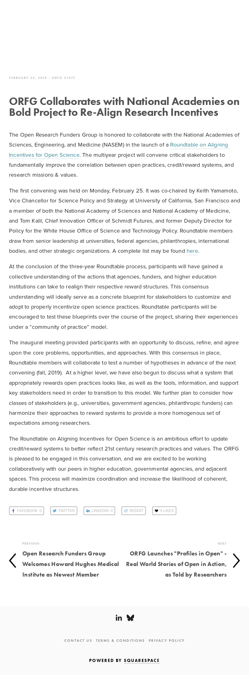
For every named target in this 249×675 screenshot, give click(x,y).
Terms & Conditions (120, 640)
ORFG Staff (64, 78)
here (192, 251)
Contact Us (78, 640)
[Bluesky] (130, 618)
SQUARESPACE (142, 660)
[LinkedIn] (118, 618)
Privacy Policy (167, 640)
